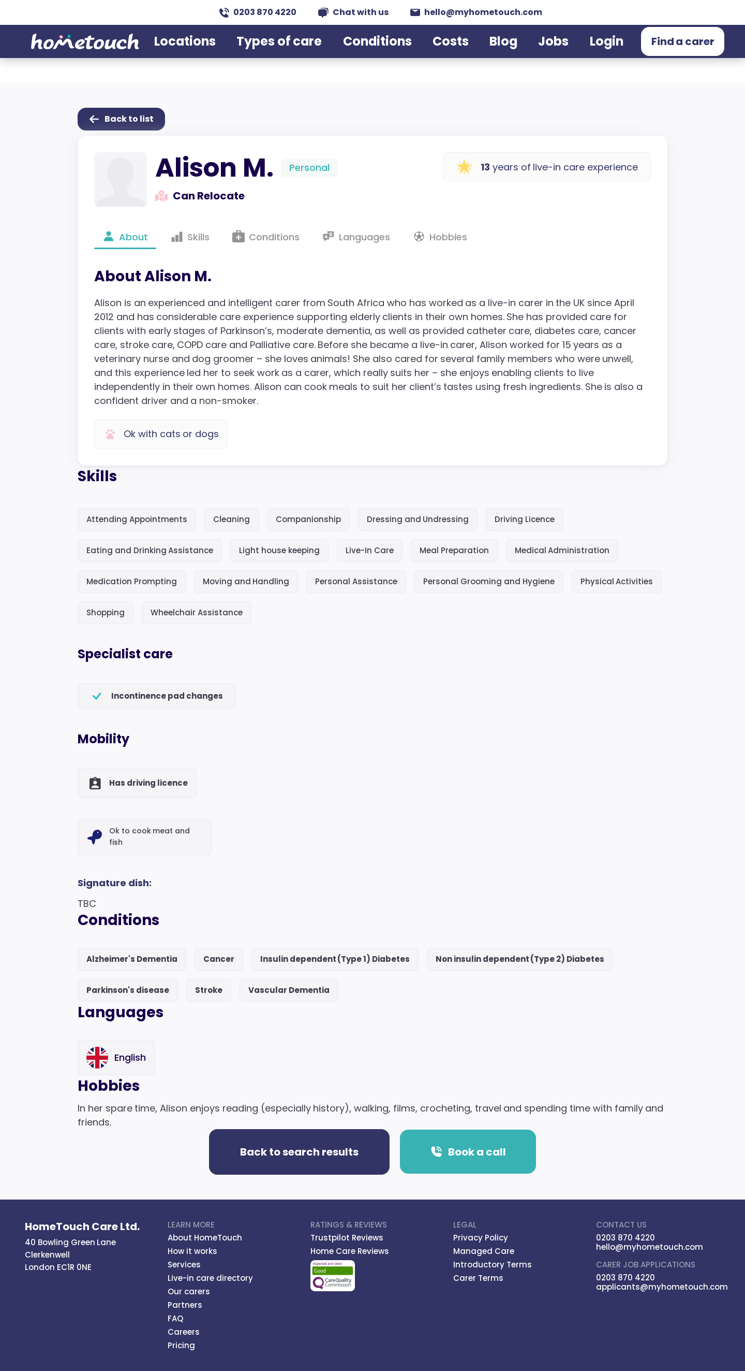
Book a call (468, 1152)
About (125, 236)
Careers (184, 1331)
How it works (192, 1251)
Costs (443, 54)
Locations (201, 54)
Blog (493, 54)
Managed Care (483, 1251)
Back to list (121, 119)
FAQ (175, 1318)
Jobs (541, 54)
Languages (356, 236)
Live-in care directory (210, 1278)
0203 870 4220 (257, 12)
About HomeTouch (205, 1237)
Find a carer (670, 54)
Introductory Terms (492, 1264)
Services (184, 1264)
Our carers (189, 1291)
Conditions (375, 54)
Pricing (181, 1345)
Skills (190, 236)
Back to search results (299, 1152)
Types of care (287, 54)
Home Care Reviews (349, 1251)
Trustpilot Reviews (346, 1237)
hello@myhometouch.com (476, 12)
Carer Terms (478, 1278)
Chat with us (353, 12)
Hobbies (440, 236)
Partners (185, 1305)
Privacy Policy (480, 1237)
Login (591, 54)
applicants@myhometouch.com (662, 1286)
